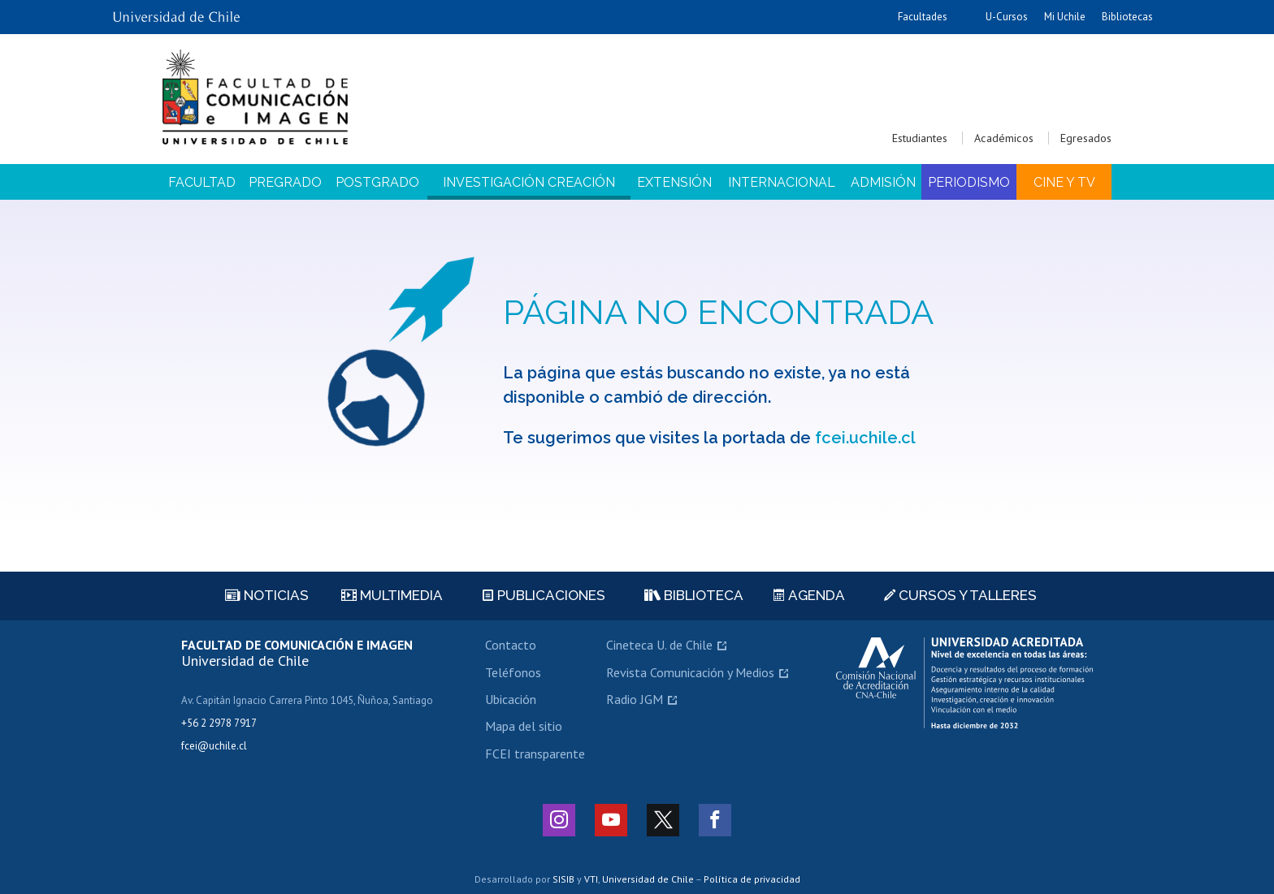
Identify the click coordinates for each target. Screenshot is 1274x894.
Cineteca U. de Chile (659, 645)
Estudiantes (919, 138)
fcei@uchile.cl (214, 746)
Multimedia (392, 595)
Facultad (202, 182)
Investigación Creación (529, 182)
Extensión (674, 182)
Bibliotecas (1127, 17)
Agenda (809, 595)
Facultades (922, 17)
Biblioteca (693, 595)
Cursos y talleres (960, 595)
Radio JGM (634, 699)
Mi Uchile (1065, 17)
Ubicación (510, 699)
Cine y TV (1064, 182)
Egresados (1086, 138)
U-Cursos (1007, 17)
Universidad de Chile (648, 879)
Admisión (883, 182)
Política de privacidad (752, 879)
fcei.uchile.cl (865, 437)
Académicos (1004, 138)
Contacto (510, 645)
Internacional (781, 182)
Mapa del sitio (523, 726)
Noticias (267, 595)
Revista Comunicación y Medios (690, 672)
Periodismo (969, 182)
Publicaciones (544, 595)
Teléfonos (513, 672)
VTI (591, 879)
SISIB (563, 879)
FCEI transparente (535, 753)
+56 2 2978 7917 (219, 723)
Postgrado (377, 182)
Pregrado (285, 182)
